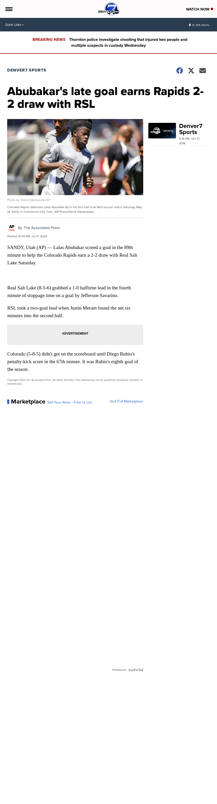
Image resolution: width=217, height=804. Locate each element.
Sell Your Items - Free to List (69, 402)
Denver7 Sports (26, 70)
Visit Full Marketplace (126, 401)
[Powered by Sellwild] (135, 670)
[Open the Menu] (8, 9)
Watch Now (199, 9)
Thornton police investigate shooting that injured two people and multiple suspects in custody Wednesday (128, 42)
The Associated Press (42, 228)
